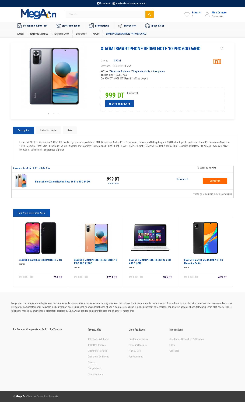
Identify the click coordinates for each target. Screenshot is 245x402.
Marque (104, 60)
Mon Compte (219, 12)
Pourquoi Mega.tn (138, 345)
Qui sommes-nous (138, 339)
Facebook (105, 3)
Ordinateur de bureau (98, 356)
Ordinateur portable (97, 350)
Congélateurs (95, 368)
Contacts (174, 350)
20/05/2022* (113, 183)
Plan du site (135, 350)
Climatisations (95, 374)
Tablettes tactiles (97, 345)
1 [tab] (48, 114)
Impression (127, 25)
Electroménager (68, 25)
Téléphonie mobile (141, 71)
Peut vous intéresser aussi (31, 213)
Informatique (99, 25)
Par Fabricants (136, 356)
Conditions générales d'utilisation (186, 339)
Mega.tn (20, 396)
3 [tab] (59, 114)
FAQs (172, 345)
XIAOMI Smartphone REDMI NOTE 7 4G (40, 260)
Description (23, 130)
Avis (70, 130)
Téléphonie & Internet (32, 25)
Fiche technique (48, 130)
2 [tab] (53, 114)
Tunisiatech (182, 179)
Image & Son (154, 25)
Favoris (196, 12)
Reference (105, 66)
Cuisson (92, 362)
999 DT (113, 179)
